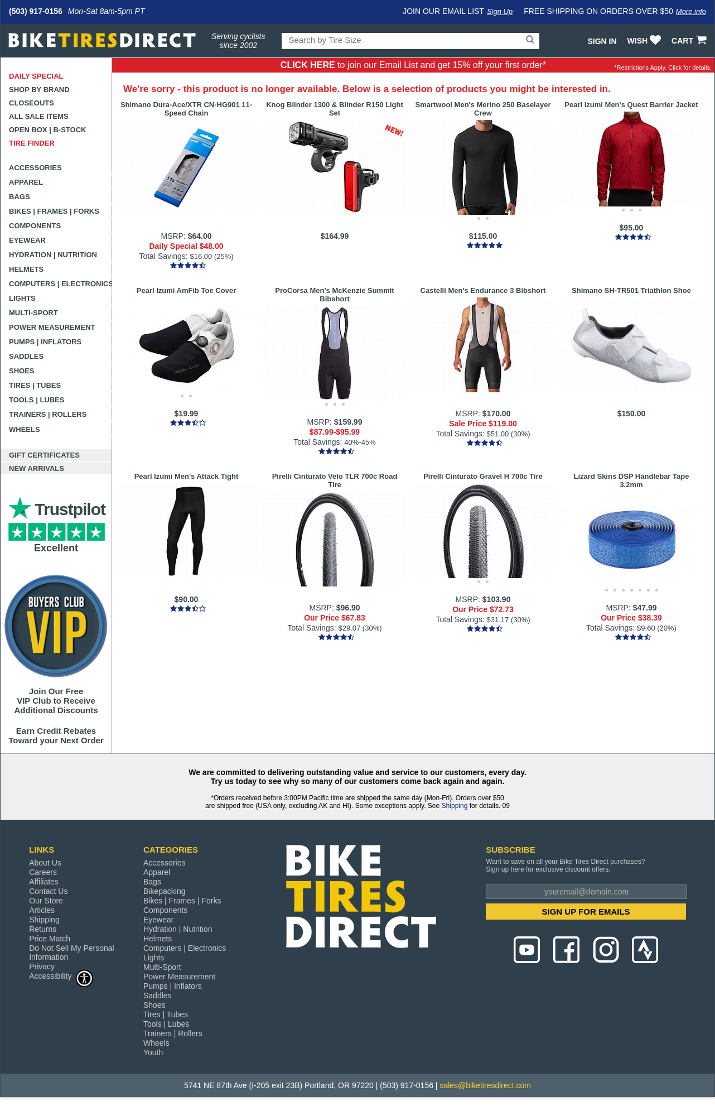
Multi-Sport (33, 313)
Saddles (26, 356)
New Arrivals (36, 468)
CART (690, 40)
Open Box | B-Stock (47, 130)
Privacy (42, 966)
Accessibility (61, 975)
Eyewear (27, 240)
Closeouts (31, 103)
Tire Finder (32, 143)
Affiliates (44, 881)
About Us (45, 862)
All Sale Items (39, 116)
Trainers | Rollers (47, 414)
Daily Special (36, 76)
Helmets (26, 269)
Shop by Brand (39, 89)
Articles (42, 910)
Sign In (601, 41)
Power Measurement (52, 327)
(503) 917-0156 (35, 11)
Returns (42, 929)
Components (35, 226)
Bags (19, 197)
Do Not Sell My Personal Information (71, 952)
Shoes (22, 371)
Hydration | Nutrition (53, 255)
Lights (22, 298)
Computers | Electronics (60, 284)
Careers (43, 872)
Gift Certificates (44, 455)
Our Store (46, 900)
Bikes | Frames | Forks (54, 211)
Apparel (26, 182)
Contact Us (48, 891)
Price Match (49, 938)
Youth (153, 1052)
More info (691, 11)
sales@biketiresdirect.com (485, 1085)
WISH (645, 40)
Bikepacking (164, 891)
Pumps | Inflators (45, 342)
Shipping (455, 806)
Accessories (35, 168)
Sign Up (500, 11)
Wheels (24, 429)
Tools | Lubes (36, 400)
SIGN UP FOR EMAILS (586, 911)
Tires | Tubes (35, 385)
